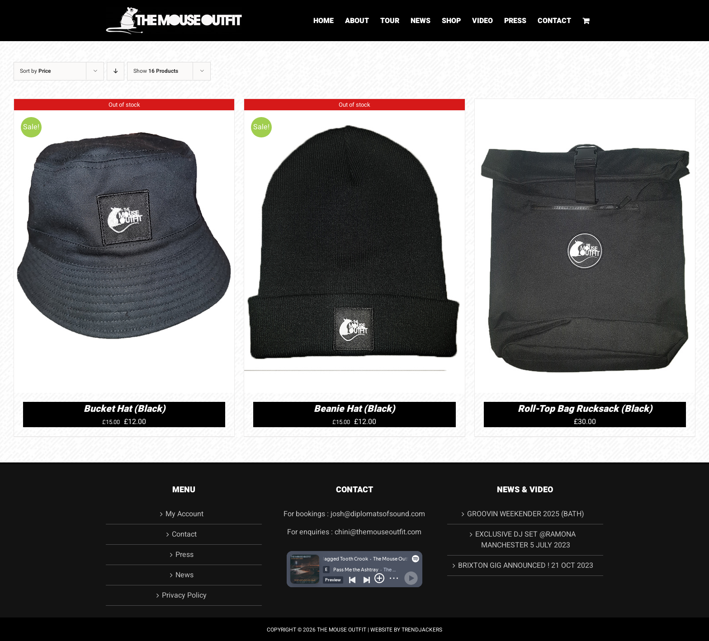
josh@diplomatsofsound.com (378, 514)
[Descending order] (115, 71)
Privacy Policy (184, 595)
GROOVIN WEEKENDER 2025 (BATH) (525, 514)
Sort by (35, 71)
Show (155, 71)
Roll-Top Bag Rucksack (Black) (585, 409)
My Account (184, 514)
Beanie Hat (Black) (354, 409)
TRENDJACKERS (422, 630)
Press (184, 554)
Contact (184, 534)
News (184, 575)
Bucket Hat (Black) (124, 409)
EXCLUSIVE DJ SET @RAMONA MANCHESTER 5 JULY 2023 (525, 540)
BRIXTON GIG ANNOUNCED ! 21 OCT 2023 (525, 565)
